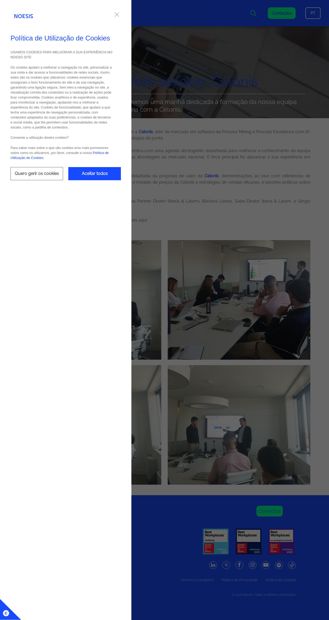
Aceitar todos (95, 173)
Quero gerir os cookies (37, 173)
